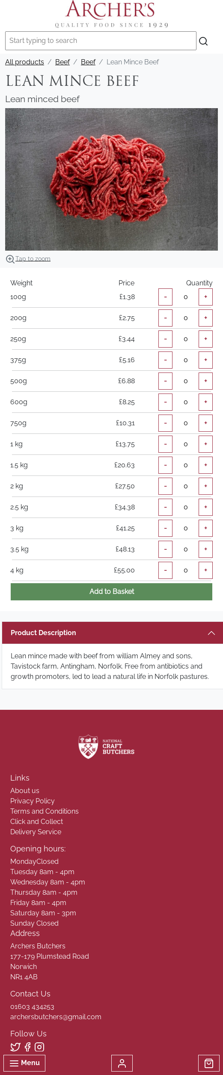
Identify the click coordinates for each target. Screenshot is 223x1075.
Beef (62, 62)
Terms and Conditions (44, 811)
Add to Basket (111, 591)
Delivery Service (35, 832)
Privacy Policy (32, 801)
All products (24, 62)
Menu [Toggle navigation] (24, 1063)
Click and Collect (36, 822)
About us (24, 791)
